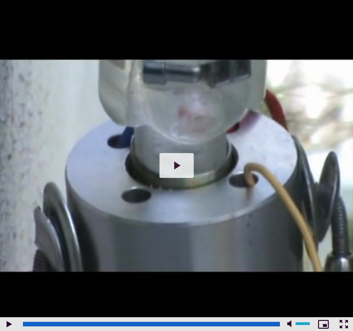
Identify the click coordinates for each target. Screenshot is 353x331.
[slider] (151, 324)
